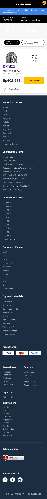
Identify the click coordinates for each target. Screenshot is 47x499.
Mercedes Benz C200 (11, 319)
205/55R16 (7, 202)
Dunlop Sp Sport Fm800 (12, 189)
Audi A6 (6, 316)
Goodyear (7, 140)
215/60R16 (7, 206)
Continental (7, 133)
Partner (9, 397)
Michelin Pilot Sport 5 (11, 171)
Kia (4, 285)
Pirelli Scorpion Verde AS (13, 164)
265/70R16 (7, 221)
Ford (4, 255)
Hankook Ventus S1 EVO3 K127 (15, 178)
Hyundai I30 (7, 312)
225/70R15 (31, 27)
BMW (5, 252)
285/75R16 (7, 235)
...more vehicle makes (11, 288)
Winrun (5, 107)
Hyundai (6, 270)
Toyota (5, 259)
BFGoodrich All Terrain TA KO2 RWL (17, 175)
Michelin (6, 122)
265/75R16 (7, 228)
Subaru (5, 274)
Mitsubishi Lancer (10, 330)
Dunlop (6, 136)
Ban (13, 27)
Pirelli (5, 111)
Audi (4, 277)
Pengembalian (30, 385)
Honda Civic (7, 305)
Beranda (6, 27)
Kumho (5, 114)
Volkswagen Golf (9, 327)
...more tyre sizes (9, 239)
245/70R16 (7, 213)
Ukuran (21, 27)
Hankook (6, 125)
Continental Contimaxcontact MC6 (17, 182)
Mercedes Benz (9, 263)
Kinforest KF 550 (9, 160)
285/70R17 (7, 232)
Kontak (30, 372)
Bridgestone (8, 118)
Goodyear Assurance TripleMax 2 (16, 186)
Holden (6, 281)
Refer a (9, 384)
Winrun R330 (8, 157)
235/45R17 (7, 210)
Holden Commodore (11, 309)
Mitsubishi (7, 266)
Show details (34, 80)
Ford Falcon (7, 301)
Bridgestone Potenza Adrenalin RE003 (18, 168)
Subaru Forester (9, 334)
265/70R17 (7, 224)
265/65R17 (7, 217)
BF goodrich (7, 129)
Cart (45, 2)
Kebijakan (7, 379)
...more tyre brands (10, 144)
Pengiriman (28, 381)
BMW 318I (6, 323)
